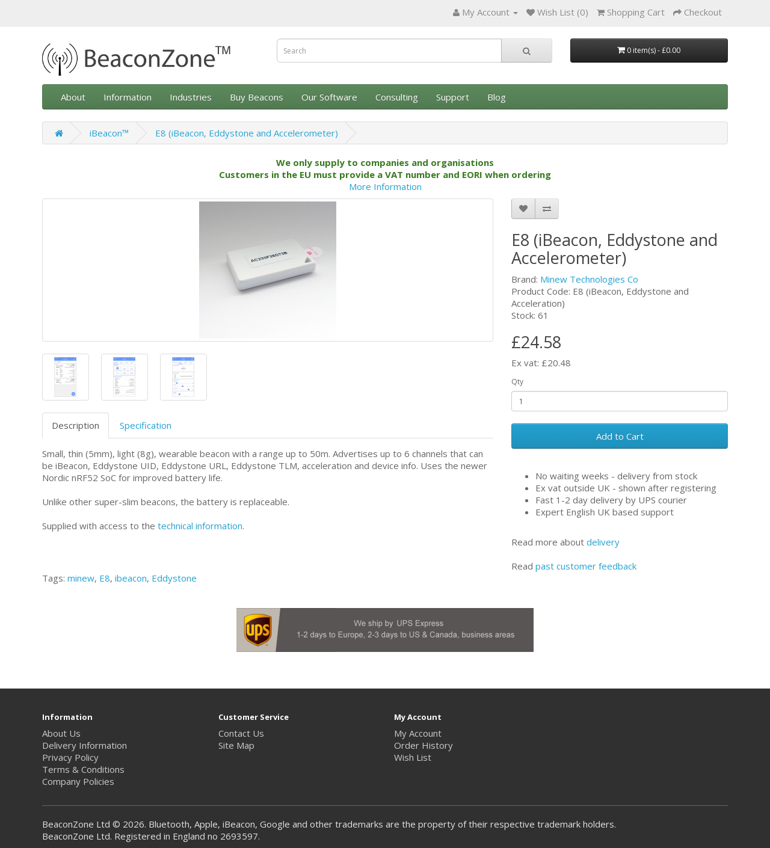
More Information (385, 186)
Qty (517, 381)
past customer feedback (585, 566)
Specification (145, 425)
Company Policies (78, 781)
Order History (423, 745)
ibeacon (131, 578)
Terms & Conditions (83, 769)
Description (75, 425)
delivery (603, 542)
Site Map (236, 745)
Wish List (412, 757)
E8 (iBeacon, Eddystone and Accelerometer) (246, 133)
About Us (61, 733)
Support (452, 97)
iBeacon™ (109, 133)
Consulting (396, 97)
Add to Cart (620, 436)
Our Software (329, 97)
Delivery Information (84, 745)
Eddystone (174, 578)
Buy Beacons (256, 97)
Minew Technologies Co (589, 279)
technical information (200, 526)
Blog (496, 97)
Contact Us (241, 733)
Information (127, 97)
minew (80, 578)
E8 (104, 578)
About (73, 97)
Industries (191, 97)
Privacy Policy (70, 757)
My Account (418, 733)
